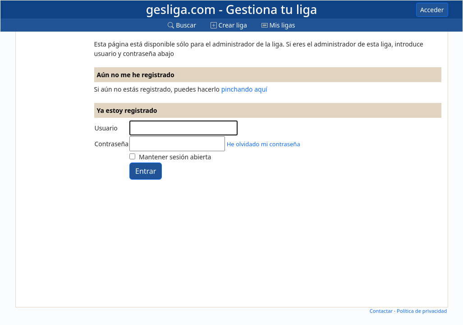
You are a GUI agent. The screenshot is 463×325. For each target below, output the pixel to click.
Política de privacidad (422, 310)
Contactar (381, 310)
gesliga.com (231, 9)
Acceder (432, 9)
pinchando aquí (244, 89)
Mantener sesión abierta (175, 157)
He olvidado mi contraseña (263, 144)
